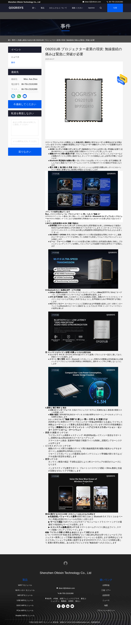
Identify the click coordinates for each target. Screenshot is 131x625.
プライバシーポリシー (106, 610)
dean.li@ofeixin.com (91, 2)
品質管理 (106, 595)
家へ (34, 8)
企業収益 (106, 585)
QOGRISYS (50, 216)
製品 (42, 8)
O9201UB (61, 514)
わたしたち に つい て (58, 8)
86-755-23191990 (114, 2)
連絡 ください (77, 8)
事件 (14, 40)
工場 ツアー (106, 590)
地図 (106, 605)
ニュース (106, 600)
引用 (115, 8)
